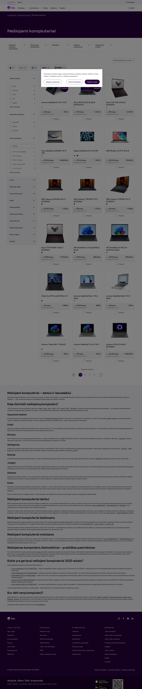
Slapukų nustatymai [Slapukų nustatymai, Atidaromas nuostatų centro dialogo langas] (53, 82)
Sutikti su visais (92, 82)
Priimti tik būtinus (75, 82)
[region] (72, 78)
